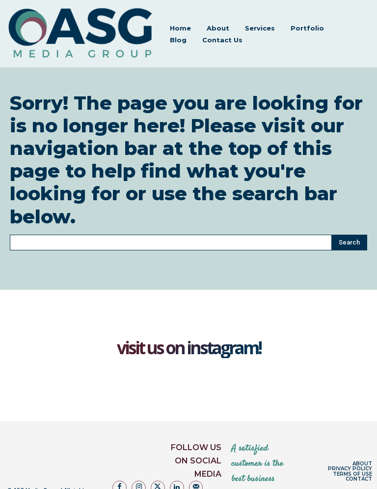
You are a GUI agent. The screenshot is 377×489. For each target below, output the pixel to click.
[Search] (349, 209)
